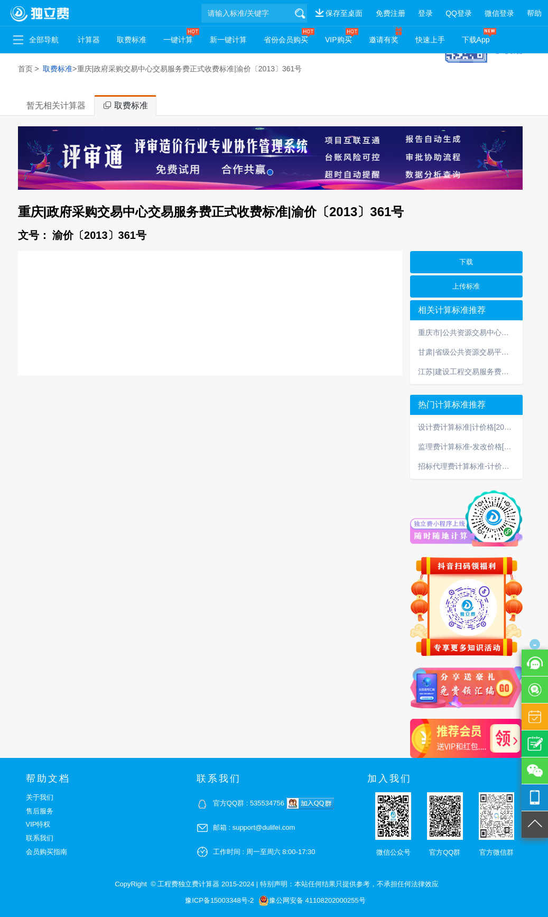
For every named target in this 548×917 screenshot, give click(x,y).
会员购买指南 (46, 852)
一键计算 (178, 39)
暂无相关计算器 (56, 105)
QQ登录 (458, 13)
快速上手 (430, 39)
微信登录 (499, 13)
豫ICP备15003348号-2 (219, 900)
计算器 (89, 39)
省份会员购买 (286, 39)
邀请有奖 (383, 39)
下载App (476, 39)
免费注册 (390, 13)
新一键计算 (228, 39)
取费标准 (131, 39)
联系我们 (39, 838)
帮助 (534, 13)
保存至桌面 (344, 13)
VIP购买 (338, 39)
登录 (425, 13)
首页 (25, 68)
